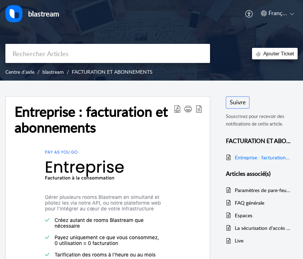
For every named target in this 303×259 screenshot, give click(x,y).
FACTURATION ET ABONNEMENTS (112, 71)
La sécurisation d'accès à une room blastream (262, 227)
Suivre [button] (238, 102)
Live (239, 240)
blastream (53, 71)
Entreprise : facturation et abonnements (262, 157)
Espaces (243, 215)
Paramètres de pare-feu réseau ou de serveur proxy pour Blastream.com (262, 190)
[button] (249, 13)
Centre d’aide (19, 71)
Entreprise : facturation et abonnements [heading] (91, 120)
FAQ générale (249, 202)
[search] (107, 53)
